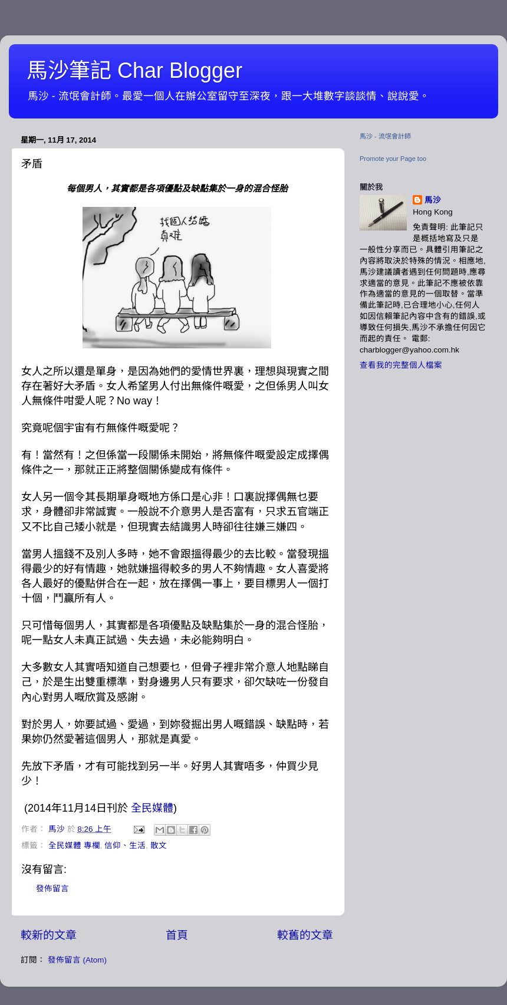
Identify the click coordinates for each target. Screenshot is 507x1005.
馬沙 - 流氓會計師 (385, 136)
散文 (158, 845)
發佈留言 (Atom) (77, 959)
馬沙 (432, 200)
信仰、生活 (125, 845)
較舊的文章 (305, 935)
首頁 (177, 935)
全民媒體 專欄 (74, 845)
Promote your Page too (393, 158)
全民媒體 (152, 808)
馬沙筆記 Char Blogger (134, 70)
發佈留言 (52, 888)
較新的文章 (49, 935)
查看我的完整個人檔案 (401, 365)
